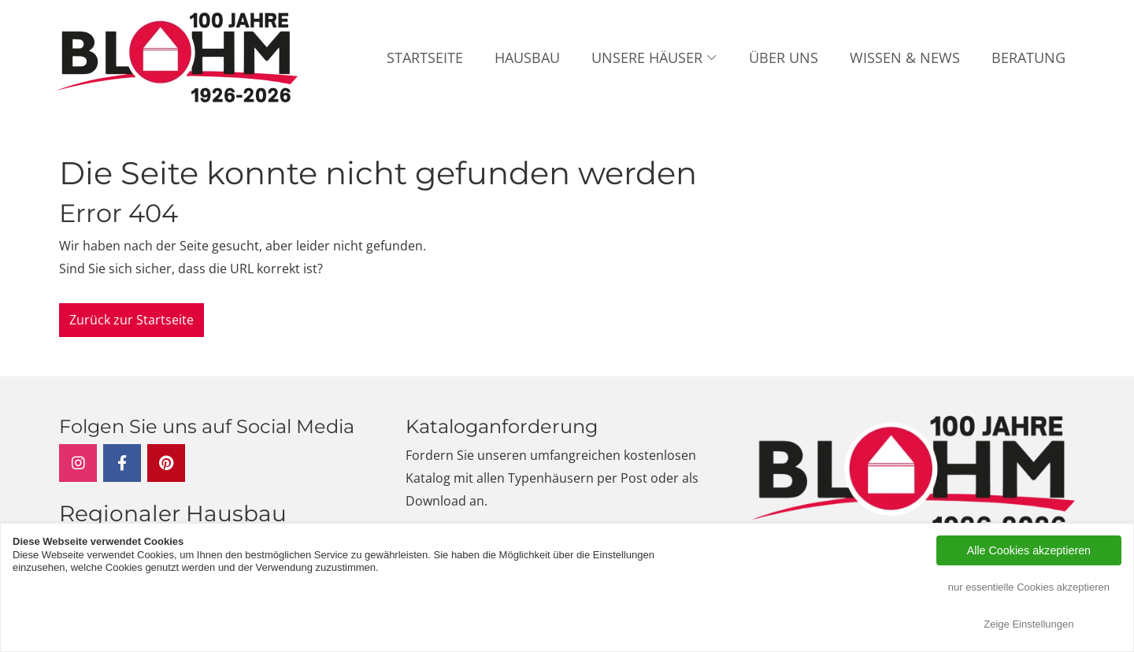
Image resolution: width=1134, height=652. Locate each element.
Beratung (1028, 57)
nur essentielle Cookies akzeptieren (1029, 587)
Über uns (783, 57)
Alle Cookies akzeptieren (1029, 550)
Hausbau (527, 57)
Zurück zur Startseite (131, 319)
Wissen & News (905, 57)
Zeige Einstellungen (1028, 624)
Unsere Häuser (646, 57)
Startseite (425, 57)
